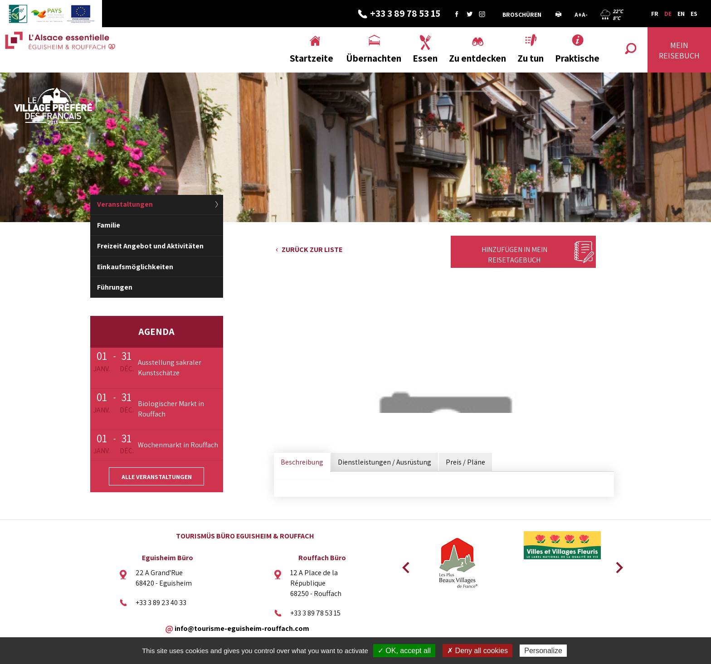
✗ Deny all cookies (477, 650)
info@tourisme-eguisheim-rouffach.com (242, 628)
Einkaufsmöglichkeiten (135, 266)
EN (681, 14)
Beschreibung (302, 462)
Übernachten (373, 58)
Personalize (543, 650)
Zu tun (530, 58)
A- (585, 14)
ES (694, 14)
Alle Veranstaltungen (157, 477)
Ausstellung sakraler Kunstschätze (169, 368)
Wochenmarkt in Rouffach (178, 445)
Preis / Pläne (465, 462)
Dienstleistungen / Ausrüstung (384, 462)
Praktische (577, 58)
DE (668, 14)
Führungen (114, 287)
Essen (425, 58)
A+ (578, 14)
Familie (108, 225)
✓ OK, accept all (404, 650)
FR (654, 14)
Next (616, 564)
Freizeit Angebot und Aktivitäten (150, 246)
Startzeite (311, 58)
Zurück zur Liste (312, 249)
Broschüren (521, 14)
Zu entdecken (477, 58)
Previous (404, 564)
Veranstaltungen (125, 204)
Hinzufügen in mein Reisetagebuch (514, 255)
